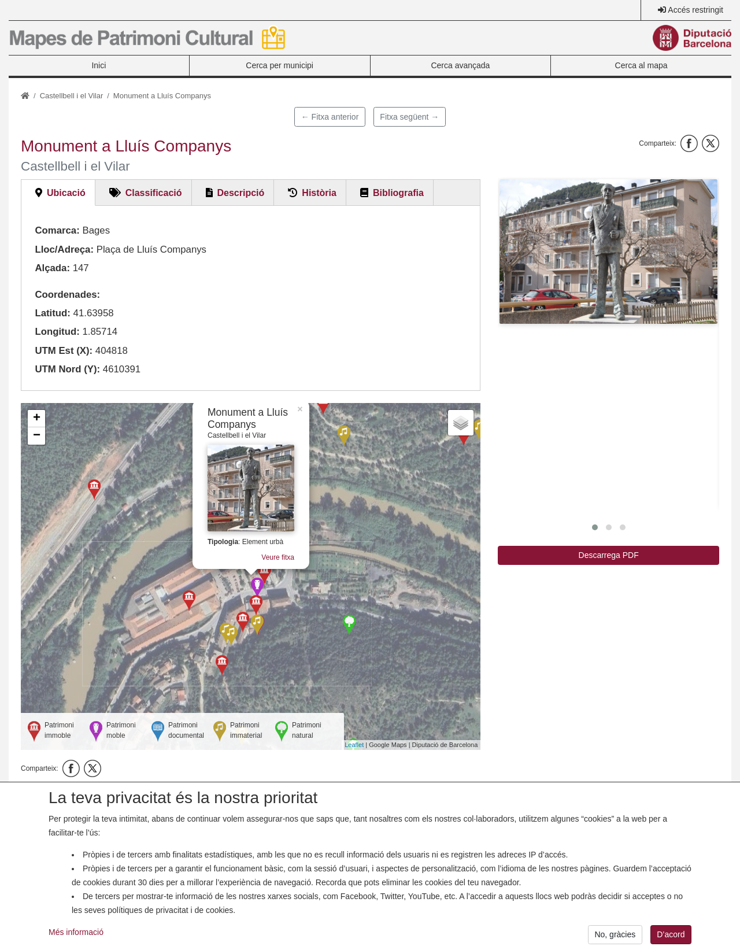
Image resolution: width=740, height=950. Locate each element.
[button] (608, 251)
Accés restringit (695, 9)
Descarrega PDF (609, 555)
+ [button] (36, 418)
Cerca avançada (460, 65)
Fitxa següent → (409, 116)
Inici (98, 65)
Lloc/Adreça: (64, 249)
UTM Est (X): (63, 350)
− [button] (36, 436)
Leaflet (354, 744)
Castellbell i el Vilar (71, 95)
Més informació (76, 943)
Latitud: (53, 313)
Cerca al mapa (641, 65)
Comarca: (57, 230)
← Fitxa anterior (330, 116)
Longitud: (57, 331)
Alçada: (52, 268)
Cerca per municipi (279, 65)
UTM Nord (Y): (67, 369)
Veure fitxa (281, 557)
